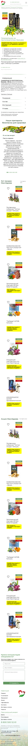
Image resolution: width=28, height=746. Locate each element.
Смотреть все (23, 241)
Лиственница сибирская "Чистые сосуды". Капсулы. (13, 268)
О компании (4, 695)
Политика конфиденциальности (8, 743)
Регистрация (4, 717)
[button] (7, 185)
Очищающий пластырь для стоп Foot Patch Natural (12, 420)
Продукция (4, 698)
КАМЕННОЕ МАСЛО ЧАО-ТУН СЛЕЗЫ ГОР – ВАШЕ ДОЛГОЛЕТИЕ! (13, 306)
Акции (3, 700)
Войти (3, 714)
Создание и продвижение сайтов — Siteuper (11, 739)
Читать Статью (6, 94)
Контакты (4, 705)
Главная (3, 693)
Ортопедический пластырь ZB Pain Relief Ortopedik (12, 344)
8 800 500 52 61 (15, 2)
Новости (3, 709)
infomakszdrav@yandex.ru (12, 735)
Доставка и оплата (6, 707)
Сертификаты (5, 702)
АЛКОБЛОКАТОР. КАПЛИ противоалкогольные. (13, 458)
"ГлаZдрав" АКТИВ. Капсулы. (12, 381)
